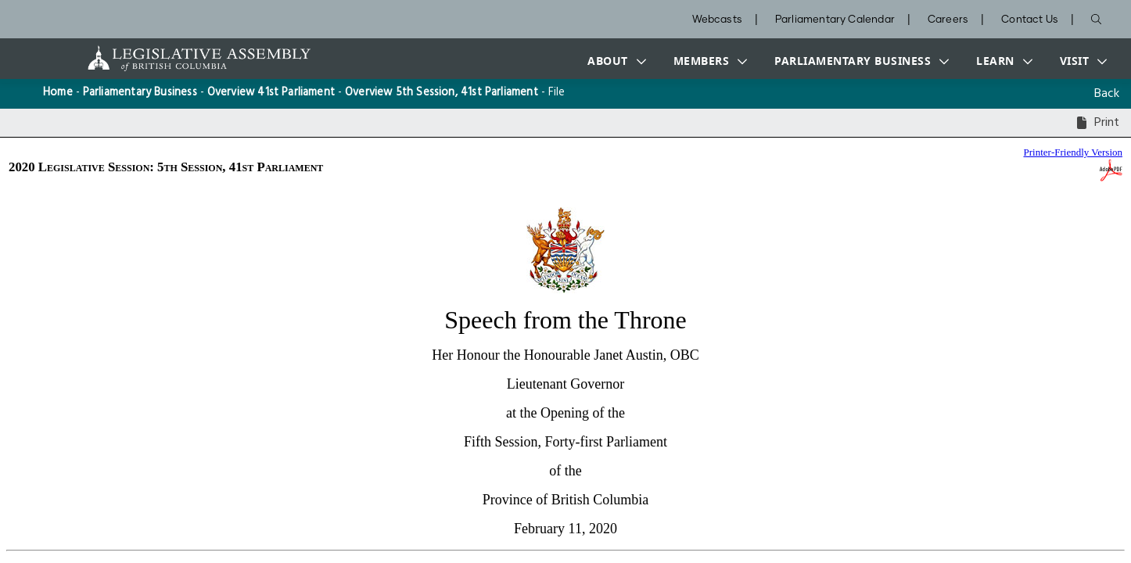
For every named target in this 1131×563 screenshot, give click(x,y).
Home (58, 93)
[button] (613, 61)
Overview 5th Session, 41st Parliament (441, 93)
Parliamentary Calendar (835, 20)
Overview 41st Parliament (271, 93)
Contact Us (1029, 20)
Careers (948, 20)
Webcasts (717, 20)
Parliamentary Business (140, 93)
